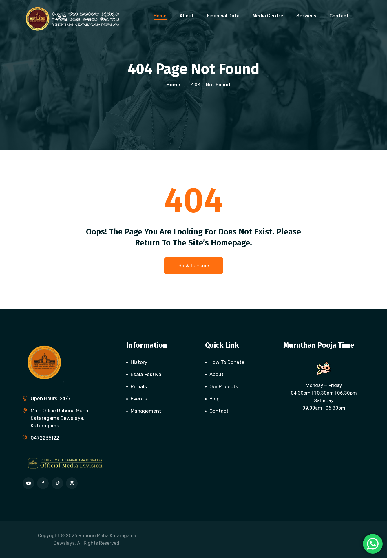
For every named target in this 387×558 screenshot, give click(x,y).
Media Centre (268, 16)
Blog (214, 399)
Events (139, 399)
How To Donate (226, 362)
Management (146, 411)
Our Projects (223, 386)
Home (160, 16)
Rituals (139, 386)
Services (306, 16)
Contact (338, 16)
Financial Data (223, 16)
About (187, 16)
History (139, 362)
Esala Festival (147, 374)
